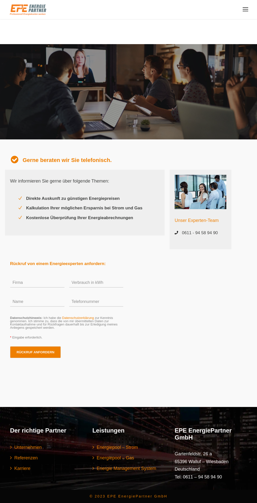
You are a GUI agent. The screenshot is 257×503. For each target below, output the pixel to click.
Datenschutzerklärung (78, 318)
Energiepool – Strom (117, 447)
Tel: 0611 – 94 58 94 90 (198, 476)
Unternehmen (28, 447)
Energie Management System (126, 468)
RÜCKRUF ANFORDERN (35, 352)
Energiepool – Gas (115, 457)
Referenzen (26, 457)
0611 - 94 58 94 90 (200, 232)
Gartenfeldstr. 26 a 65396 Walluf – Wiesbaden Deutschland (201, 461)
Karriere (22, 468)
